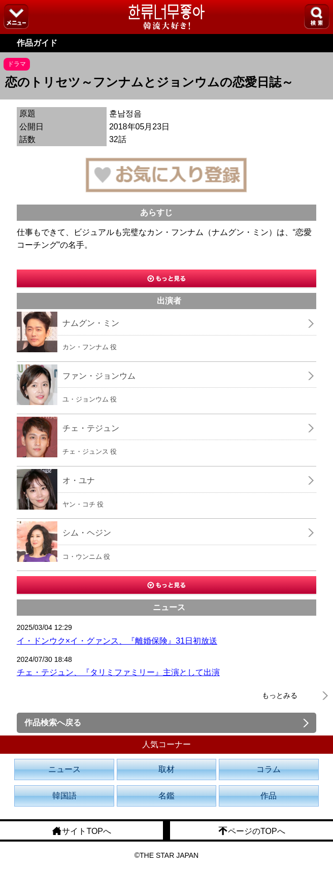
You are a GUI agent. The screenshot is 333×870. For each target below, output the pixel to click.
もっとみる (279, 695)
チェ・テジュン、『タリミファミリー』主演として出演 (118, 672)
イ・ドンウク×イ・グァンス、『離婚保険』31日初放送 (117, 641)
